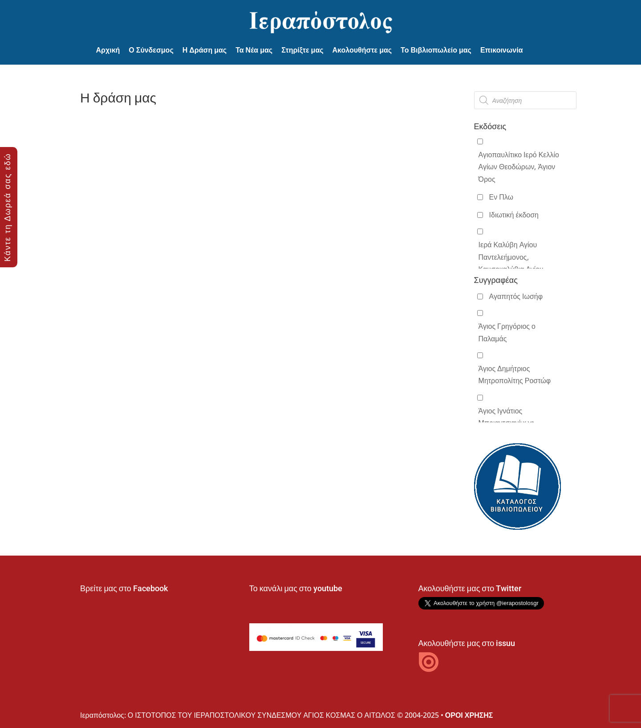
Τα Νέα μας (253, 50)
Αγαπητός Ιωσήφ (516, 296)
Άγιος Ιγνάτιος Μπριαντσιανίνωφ (506, 417)
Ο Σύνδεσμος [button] (151, 50)
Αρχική (108, 50)
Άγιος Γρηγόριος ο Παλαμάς (507, 332)
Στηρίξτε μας (302, 50)
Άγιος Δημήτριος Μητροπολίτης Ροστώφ (515, 374)
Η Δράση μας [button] (205, 50)
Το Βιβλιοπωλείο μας (436, 50)
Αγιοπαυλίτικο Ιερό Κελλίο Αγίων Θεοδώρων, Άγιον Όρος (519, 167)
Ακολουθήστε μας (362, 50)
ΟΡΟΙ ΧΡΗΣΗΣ (469, 715)
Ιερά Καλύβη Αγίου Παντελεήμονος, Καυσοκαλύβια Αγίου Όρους (511, 263)
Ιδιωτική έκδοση (514, 215)
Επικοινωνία (501, 50)
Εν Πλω (501, 197)
